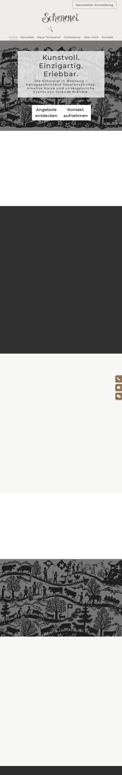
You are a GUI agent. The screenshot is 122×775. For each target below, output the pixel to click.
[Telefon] (118, 378)
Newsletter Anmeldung (94, 5)
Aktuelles (27, 37)
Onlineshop (72, 37)
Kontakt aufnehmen (75, 112)
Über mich (91, 37)
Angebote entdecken (46, 112)
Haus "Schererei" (49, 37)
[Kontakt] (118, 396)
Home (13, 37)
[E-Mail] (118, 387)
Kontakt (107, 37)
